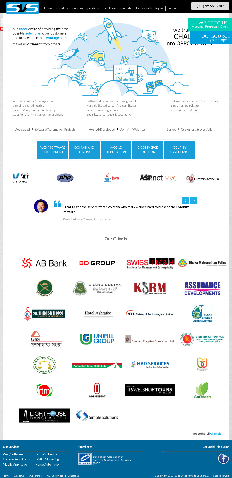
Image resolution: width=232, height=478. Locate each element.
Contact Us (73, 475)
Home (6, 475)
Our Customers (55, 475)
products (93, 8)
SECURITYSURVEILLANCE (179, 150)
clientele (125, 8)
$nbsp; (22, 9)
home (48, 8)
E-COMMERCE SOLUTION (148, 150)
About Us (19, 475)
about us (62, 8)
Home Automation (48, 464)
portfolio (110, 8)
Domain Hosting (46, 454)
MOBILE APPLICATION (116, 150)
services (77, 8)
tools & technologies (149, 8)
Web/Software (13, 454)
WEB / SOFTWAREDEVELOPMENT (52, 150)
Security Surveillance (16, 459)
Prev (185, 200)
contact (173, 8)
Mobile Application (16, 464)
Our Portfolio (35, 475)
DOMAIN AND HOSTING (84, 150)
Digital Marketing (47, 459)
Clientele (215, 433)
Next (193, 200)
